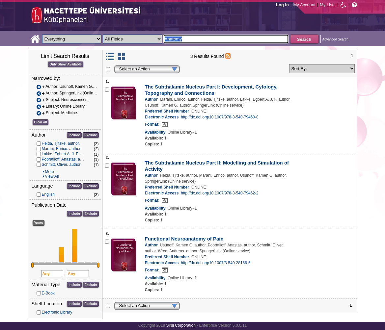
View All (52, 176)
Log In (282, 4)
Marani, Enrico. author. (62, 148)
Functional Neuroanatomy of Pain (184, 238)
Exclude (90, 135)
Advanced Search (335, 39)
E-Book (48, 293)
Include (74, 135)
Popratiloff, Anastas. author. (66, 159)
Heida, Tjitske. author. (61, 143)
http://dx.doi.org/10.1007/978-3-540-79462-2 (220, 193)
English (48, 194)
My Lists (328, 4)
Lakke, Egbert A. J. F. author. (67, 154)
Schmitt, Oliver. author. (62, 164)
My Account (304, 4)
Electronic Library (57, 312)
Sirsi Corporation (180, 325)
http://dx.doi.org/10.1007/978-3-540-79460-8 (220, 117)
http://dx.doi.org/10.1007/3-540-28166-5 (216, 263)
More (49, 171)
